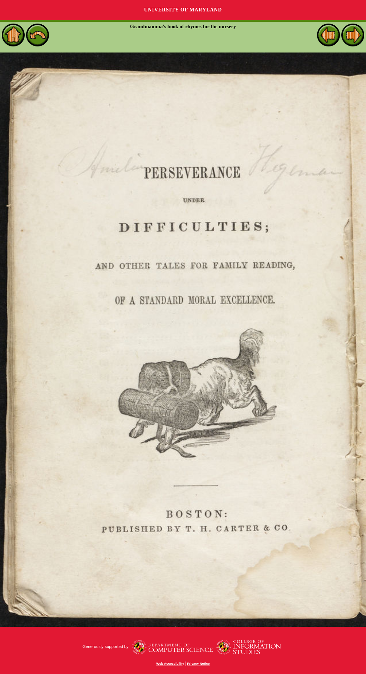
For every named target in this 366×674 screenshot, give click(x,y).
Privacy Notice (198, 663)
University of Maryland (183, 10)
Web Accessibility (170, 663)
